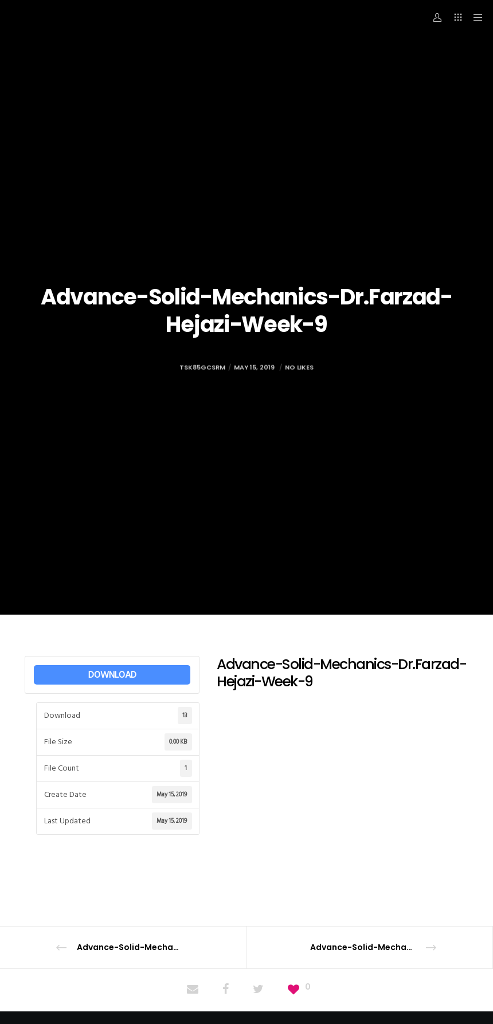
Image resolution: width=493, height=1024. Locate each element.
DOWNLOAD (112, 674)
